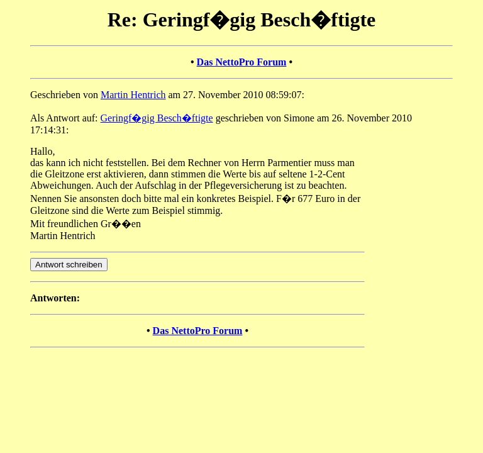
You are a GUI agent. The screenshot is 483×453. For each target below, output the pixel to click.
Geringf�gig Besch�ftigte (157, 118)
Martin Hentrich (133, 94)
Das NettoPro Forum (242, 62)
